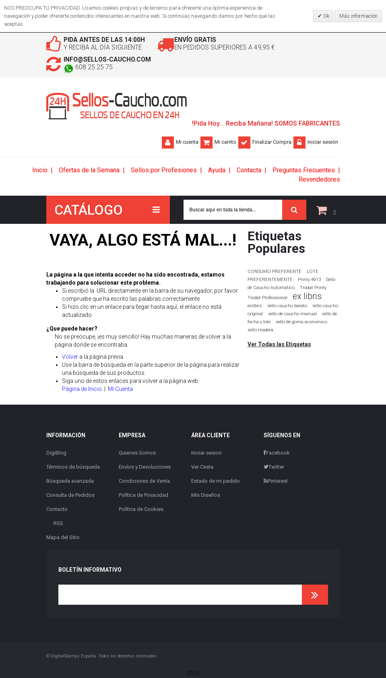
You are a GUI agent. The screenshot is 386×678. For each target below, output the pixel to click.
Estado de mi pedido (215, 482)
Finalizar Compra (271, 143)
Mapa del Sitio (63, 538)
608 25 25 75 (90, 68)
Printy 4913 (309, 280)
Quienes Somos (137, 454)
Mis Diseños (205, 496)
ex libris (307, 297)
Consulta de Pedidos (70, 496)
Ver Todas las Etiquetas (279, 345)
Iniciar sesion (206, 454)
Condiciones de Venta (144, 482)
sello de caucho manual (292, 314)
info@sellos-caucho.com (110, 60)
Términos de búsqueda (73, 468)
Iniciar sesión (323, 143)
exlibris (255, 306)
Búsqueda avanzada (70, 482)
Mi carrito (225, 143)
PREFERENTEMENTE (270, 280)
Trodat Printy (313, 288)
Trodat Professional (267, 298)
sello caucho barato (287, 306)
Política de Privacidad (143, 496)
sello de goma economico (301, 322)
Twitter (274, 468)
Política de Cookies (141, 510)
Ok (325, 16)
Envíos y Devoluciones (145, 468)
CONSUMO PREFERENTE (274, 272)
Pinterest (276, 482)
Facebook (277, 454)
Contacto (57, 510)
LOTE (312, 272)
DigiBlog (56, 454)
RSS (58, 524)
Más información (358, 16)
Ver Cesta (202, 468)
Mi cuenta (187, 143)
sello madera (260, 330)
